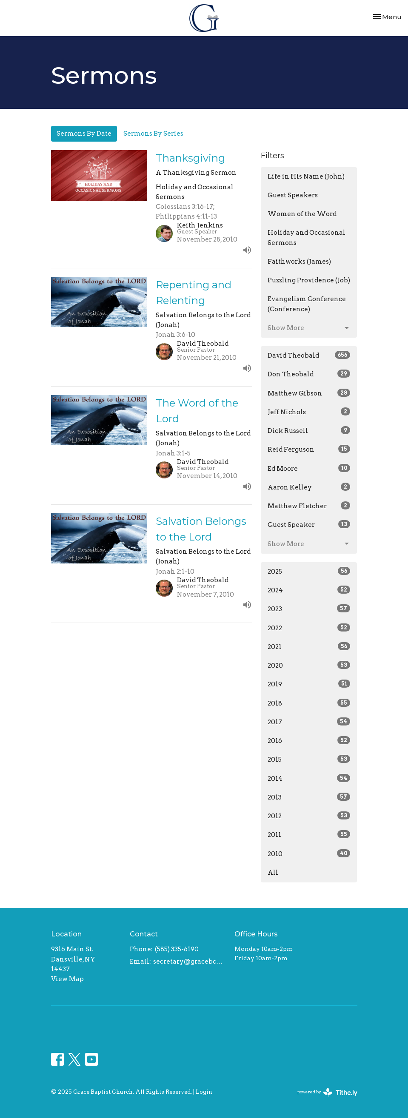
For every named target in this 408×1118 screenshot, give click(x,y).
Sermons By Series (153, 133)
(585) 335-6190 (177, 949)
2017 (309, 721)
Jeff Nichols (309, 411)
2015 (309, 759)
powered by (327, 1092)
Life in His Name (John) (306, 176)
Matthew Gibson (309, 393)
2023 (309, 608)
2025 (309, 571)
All (273, 872)
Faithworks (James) (299, 261)
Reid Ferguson (309, 449)
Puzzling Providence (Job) (309, 280)
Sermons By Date (84, 133)
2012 (309, 815)
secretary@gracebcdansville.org (189, 961)
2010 (309, 853)
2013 (309, 797)
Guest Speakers (293, 195)
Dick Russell (309, 430)
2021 (309, 646)
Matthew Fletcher (309, 505)
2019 (309, 684)
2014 (309, 778)
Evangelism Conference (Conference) (307, 304)
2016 (309, 740)
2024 (309, 590)
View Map (67, 979)
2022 (309, 627)
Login (204, 1092)
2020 (309, 665)
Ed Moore (309, 468)
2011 (309, 834)
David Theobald (309, 355)
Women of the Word (302, 214)
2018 (309, 703)
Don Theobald (309, 374)
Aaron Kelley (309, 487)
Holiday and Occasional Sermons (306, 237)
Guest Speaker (309, 524)
